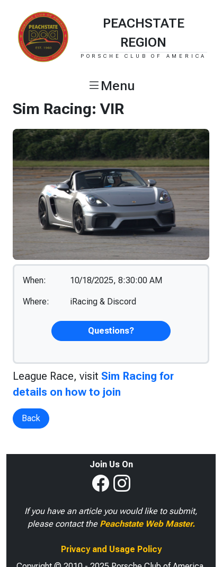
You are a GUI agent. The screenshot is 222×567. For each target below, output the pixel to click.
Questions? (111, 331)
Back (31, 418)
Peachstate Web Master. (147, 524)
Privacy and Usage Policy (111, 549)
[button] (111, 86)
